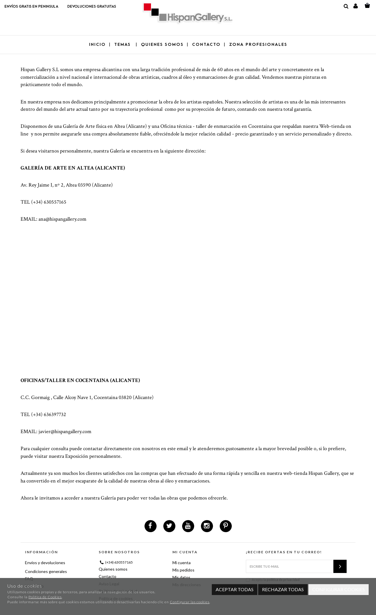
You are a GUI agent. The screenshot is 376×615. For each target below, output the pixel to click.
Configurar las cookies (189, 602)
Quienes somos (113, 569)
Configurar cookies (338, 589)
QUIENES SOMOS (162, 44)
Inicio (97, 44)
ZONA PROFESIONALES (258, 44)
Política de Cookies (45, 597)
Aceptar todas (235, 589)
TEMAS (123, 44)
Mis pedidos (183, 569)
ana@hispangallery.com (62, 219)
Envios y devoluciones (45, 562)
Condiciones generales (46, 571)
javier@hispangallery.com (64, 431)
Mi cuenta (181, 562)
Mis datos (181, 577)
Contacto (107, 576)
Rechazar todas (283, 589)
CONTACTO (206, 44)
